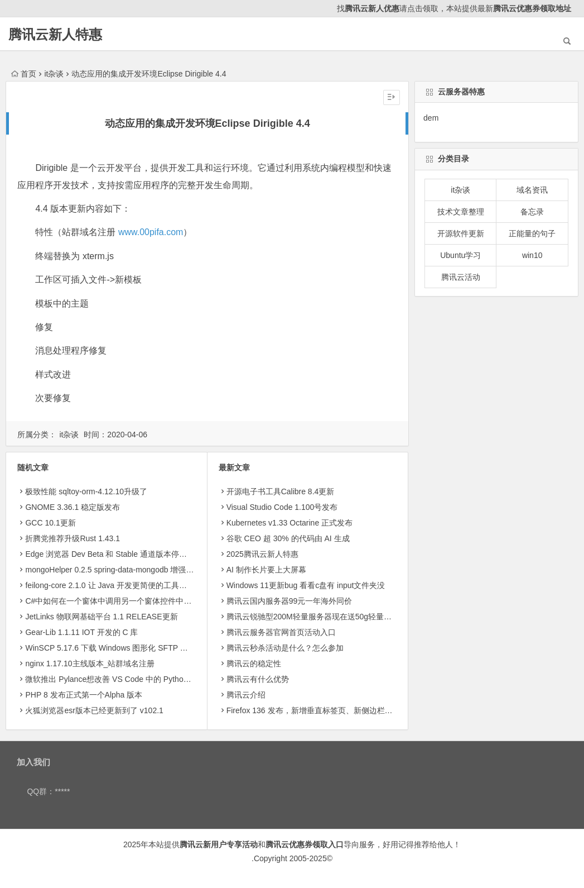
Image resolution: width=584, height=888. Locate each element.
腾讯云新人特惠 (55, 34)
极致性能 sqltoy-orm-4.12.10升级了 (86, 491)
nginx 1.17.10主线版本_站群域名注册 (90, 663)
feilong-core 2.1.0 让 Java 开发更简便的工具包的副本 (117, 585)
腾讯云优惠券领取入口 (305, 844)
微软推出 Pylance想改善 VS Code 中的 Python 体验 (115, 679)
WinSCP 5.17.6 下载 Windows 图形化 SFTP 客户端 (114, 647)
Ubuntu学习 (460, 255)
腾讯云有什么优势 (257, 679)
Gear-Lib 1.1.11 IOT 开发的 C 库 (81, 632)
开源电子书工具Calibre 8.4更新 (280, 491)
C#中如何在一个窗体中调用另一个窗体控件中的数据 (116, 600)
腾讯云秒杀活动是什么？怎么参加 (285, 647)
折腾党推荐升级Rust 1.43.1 (72, 538)
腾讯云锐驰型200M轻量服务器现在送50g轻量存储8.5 (318, 616)
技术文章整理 (460, 211)
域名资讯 (532, 189)
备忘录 (532, 211)
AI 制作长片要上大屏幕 (266, 569)
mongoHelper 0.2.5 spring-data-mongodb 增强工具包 (117, 569)
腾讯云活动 (460, 277)
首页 (23, 73)
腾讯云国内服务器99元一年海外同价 (289, 600)
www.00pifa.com (151, 232)
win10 (532, 255)
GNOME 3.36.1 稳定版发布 (72, 507)
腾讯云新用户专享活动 (219, 844)
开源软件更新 (460, 233)
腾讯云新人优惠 (372, 8)
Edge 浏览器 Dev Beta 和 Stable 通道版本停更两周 (113, 554)
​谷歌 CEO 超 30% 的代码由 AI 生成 (288, 538)
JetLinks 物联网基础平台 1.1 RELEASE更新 (101, 616)
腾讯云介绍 (246, 694)
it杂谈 (54, 73)
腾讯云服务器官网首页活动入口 (281, 632)
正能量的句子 (532, 233)
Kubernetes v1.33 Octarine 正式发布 (289, 522)
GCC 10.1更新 (50, 522)
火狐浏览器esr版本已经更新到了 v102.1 (94, 710)
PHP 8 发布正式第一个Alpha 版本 (83, 694)
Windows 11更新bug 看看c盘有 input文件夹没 (305, 585)
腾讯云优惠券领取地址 (532, 8)
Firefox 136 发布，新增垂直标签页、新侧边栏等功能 (317, 710)
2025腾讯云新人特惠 (262, 554)
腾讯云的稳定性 (253, 663)
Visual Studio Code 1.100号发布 (282, 507)
